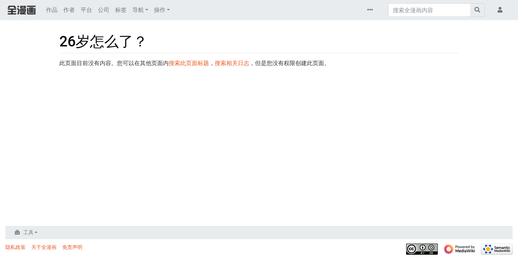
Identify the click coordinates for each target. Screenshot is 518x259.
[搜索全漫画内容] (429, 10)
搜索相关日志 (232, 63)
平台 (86, 9)
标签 (121, 9)
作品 (52, 9)
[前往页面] (477, 10)
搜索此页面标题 (189, 63)
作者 (69, 9)
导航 (138, 9)
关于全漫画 (43, 247)
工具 (28, 232)
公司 (103, 9)
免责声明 (72, 247)
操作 (159, 9)
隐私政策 (15, 247)
